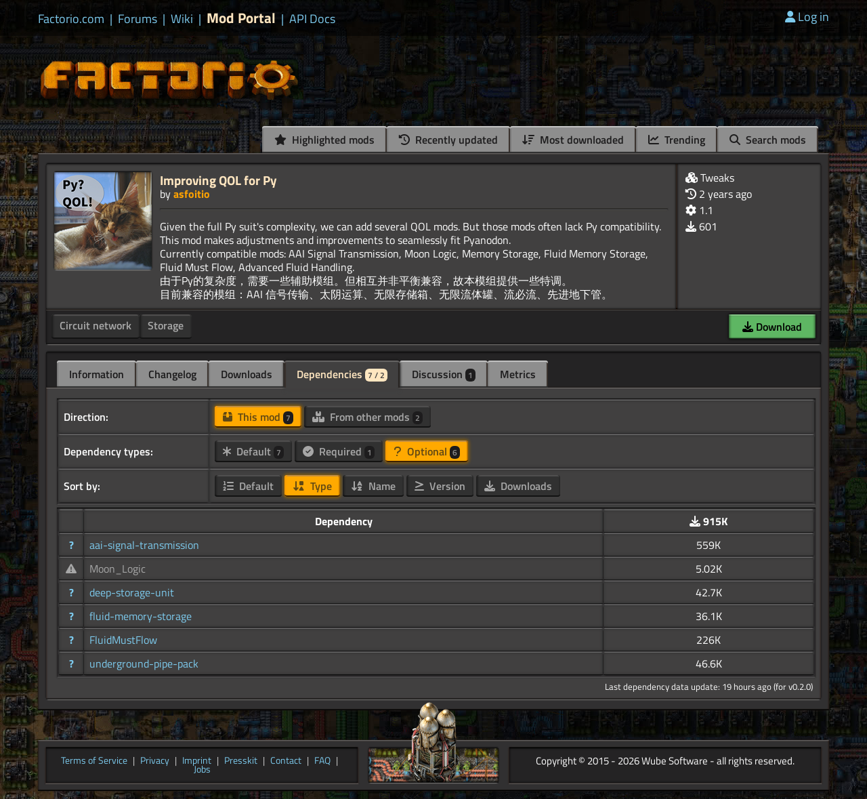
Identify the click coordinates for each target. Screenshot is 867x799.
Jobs (202, 770)
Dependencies (342, 374)
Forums (137, 19)
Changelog (172, 374)
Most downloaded (573, 139)
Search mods (767, 139)
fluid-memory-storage (140, 616)
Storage (166, 325)
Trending (676, 139)
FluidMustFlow (123, 640)
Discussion (443, 374)
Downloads (246, 374)
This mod (258, 417)
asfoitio (191, 194)
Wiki (182, 19)
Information (96, 374)
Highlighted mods (324, 139)
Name (373, 486)
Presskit (240, 761)
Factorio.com (71, 19)
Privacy (154, 761)
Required (339, 451)
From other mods (367, 417)
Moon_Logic (117, 568)
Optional (427, 451)
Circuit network (95, 325)
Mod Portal (241, 18)
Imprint (196, 761)
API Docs (312, 19)
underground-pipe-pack (143, 663)
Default (253, 451)
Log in (807, 16)
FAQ (322, 761)
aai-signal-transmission (144, 545)
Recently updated (448, 139)
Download (772, 327)
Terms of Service (94, 761)
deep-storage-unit (131, 592)
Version (440, 486)
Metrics (518, 374)
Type (312, 486)
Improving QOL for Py (218, 180)
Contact (285, 761)
